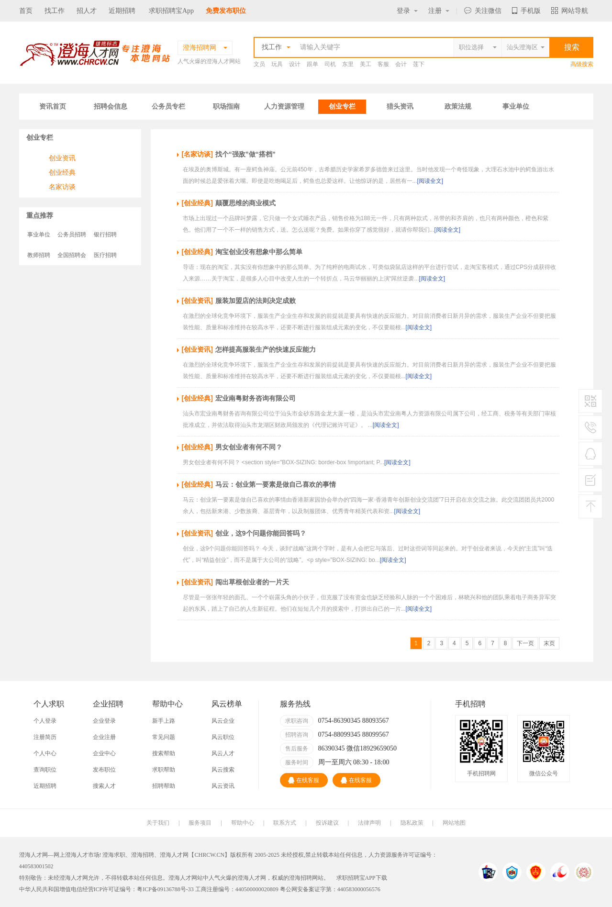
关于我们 (157, 822)
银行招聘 (105, 234)
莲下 (418, 64)
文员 (259, 64)
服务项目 (200, 822)
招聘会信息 (110, 106)
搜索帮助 (163, 753)
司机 (330, 64)
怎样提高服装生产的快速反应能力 (265, 349)
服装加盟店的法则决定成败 (255, 300)
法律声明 (369, 822)
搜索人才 (104, 786)
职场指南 (226, 106)
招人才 (87, 10)
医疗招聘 (105, 255)
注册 (438, 10)
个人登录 (44, 720)
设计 (294, 64)
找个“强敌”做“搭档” (245, 154)
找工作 (55, 10)
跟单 (312, 64)
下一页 (525, 643)
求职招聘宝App (171, 10)
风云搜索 (222, 769)
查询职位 (44, 769)
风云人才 (222, 753)
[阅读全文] (430, 181)
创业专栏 (342, 106)
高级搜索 (581, 64)
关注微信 (482, 10)
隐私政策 (412, 822)
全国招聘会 (71, 255)
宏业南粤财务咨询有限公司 (255, 398)
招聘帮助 (163, 786)
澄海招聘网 (303, 877)
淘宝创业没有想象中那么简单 (258, 252)
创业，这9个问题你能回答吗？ (260, 533)
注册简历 (44, 737)
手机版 (526, 10)
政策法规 (458, 106)
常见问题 (163, 737)
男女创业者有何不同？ (248, 447)
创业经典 (62, 172)
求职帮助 (163, 769)
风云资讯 (222, 786)
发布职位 (104, 769)
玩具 (277, 64)
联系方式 (284, 822)
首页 (26, 10)
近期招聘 (122, 10)
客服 (383, 64)
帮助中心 (242, 822)
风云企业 (222, 720)
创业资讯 (62, 158)
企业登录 (104, 720)
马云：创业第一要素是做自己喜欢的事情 (275, 484)
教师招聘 (38, 255)
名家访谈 (62, 186)
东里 (348, 64)
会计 (401, 64)
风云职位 (222, 737)
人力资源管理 (284, 106)
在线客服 (303, 780)
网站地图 (454, 822)
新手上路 (163, 720)
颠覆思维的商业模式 (245, 203)
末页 (549, 643)
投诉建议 (327, 822)
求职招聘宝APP (356, 877)
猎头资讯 (400, 106)
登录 (407, 10)
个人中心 (44, 753)
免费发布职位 (226, 10)
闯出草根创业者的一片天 (252, 582)
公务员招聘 (71, 234)
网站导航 (569, 10)
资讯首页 (52, 106)
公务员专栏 (168, 106)
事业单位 (515, 106)
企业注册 (104, 737)
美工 (365, 64)
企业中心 (104, 753)
